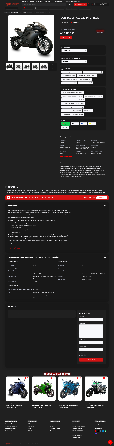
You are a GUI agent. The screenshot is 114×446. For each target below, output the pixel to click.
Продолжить (91, 359)
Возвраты (52, 426)
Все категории (11, 8)
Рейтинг (81, 353)
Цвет (63, 121)
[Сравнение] (93, 4)
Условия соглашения (11, 426)
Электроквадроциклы (56, 8)
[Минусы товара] (91, 349)
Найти (69, 4)
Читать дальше (14, 248)
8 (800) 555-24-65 (72, 1)
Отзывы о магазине (10, 428)
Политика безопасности (12, 424)
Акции (29, 428)
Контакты (47, 1)
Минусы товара (82, 346)
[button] (52, 69)
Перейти (101, 198)
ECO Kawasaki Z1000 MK (94, 405)
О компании (25, 1)
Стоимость (65, 47)
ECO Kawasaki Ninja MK (41, 405)
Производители (57, 1)
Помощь (32, 1)
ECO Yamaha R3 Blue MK (68, 405)
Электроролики (76, 437)
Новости (30, 430)
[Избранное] (97, 4)
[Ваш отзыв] (91, 331)
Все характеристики (66, 156)
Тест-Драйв (39, 1)
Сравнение (31, 426)
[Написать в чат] (110, 442)
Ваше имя (82, 316)
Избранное (31, 424)
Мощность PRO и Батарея (70, 58)
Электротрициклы (77, 430)
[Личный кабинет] (88, 4)
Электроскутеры (71, 8)
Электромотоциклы (41, 8)
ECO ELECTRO (100, 31)
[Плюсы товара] (91, 342)
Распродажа (27, 8)
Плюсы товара (82, 339)
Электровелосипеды (78, 433)
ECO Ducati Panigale (14, 405)
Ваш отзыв (82, 323)
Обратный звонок (80, 4)
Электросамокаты (77, 435)
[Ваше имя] (91, 319)
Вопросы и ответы (55, 428)
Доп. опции (65, 69)
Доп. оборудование (68, 89)
